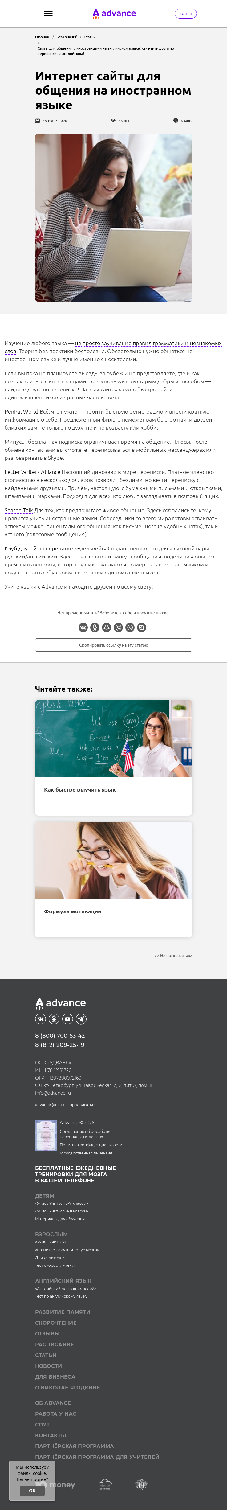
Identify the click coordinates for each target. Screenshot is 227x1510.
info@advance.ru (53, 1093)
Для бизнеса (55, 1377)
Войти (185, 13)
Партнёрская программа (74, 1446)
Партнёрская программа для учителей (97, 1457)
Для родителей (50, 1257)
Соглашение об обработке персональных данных (85, 1134)
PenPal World (22, 411)
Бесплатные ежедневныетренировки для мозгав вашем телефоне (75, 1174)
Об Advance (53, 1403)
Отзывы (47, 1334)
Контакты (50, 1435)
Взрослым (51, 1234)
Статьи (46, 1355)
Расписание (54, 1344)
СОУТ (42, 1425)
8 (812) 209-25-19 (60, 1045)
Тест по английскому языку (61, 1296)
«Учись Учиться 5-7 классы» (61, 1203)
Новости (48, 1366)
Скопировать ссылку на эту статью (113, 645)
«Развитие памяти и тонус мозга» (67, 1250)
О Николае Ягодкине (67, 1388)
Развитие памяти (63, 1312)
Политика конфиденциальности (91, 1144)
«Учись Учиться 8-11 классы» (62, 1211)
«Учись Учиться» (51, 1242)
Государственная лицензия (86, 1153)
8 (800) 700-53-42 (60, 1035)
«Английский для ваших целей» (65, 1288)
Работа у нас (56, 1414)
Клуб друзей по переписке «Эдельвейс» (56, 548)
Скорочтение (56, 1323)
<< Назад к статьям (173, 955)
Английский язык (63, 1281)
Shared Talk (19, 509)
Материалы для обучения (60, 1218)
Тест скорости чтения (55, 1265)
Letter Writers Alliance (32, 471)
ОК (32, 1490)
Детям (45, 1196)
